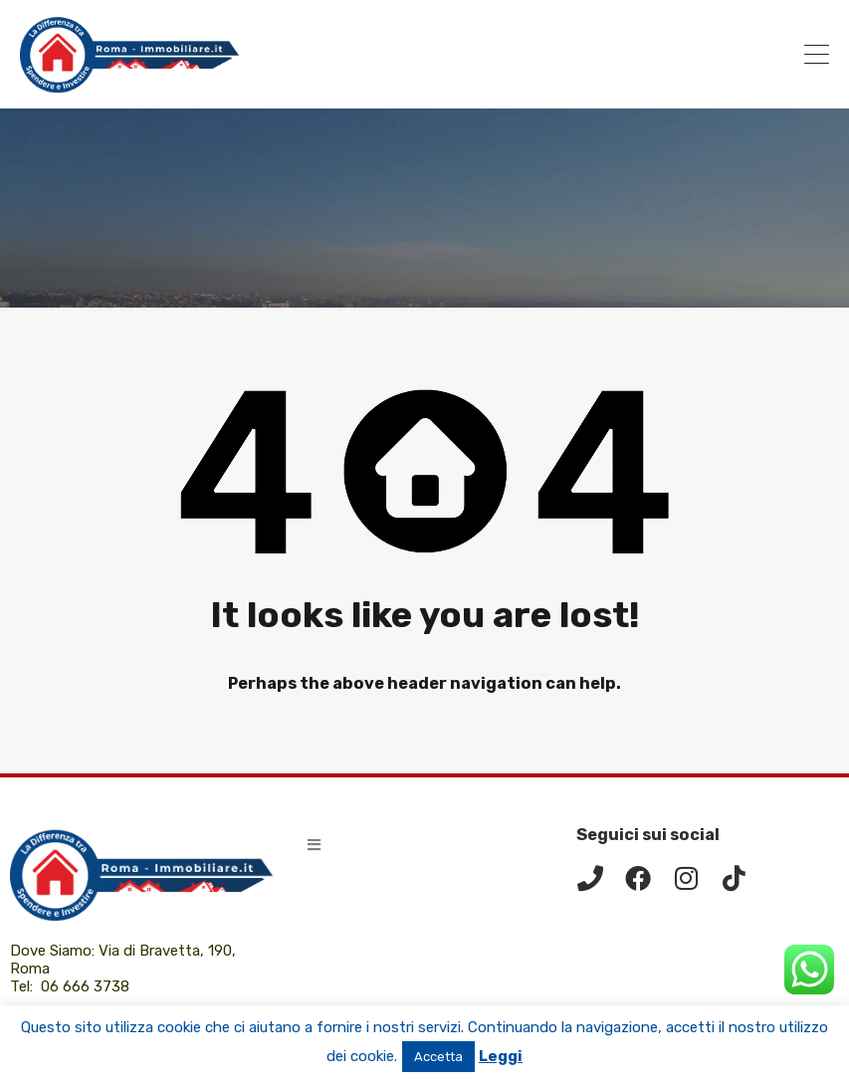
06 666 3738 (85, 986)
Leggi (501, 1056)
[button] (314, 844)
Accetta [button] (438, 1056)
